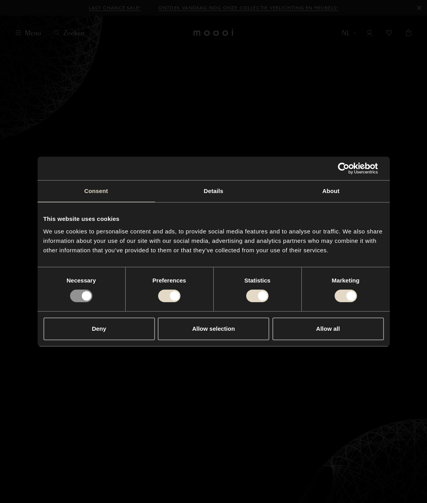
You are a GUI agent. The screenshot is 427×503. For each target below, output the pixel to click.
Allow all (328, 328)
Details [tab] (213, 191)
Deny (99, 328)
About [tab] (331, 191)
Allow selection (213, 328)
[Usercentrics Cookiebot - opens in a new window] (349, 168)
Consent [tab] (96, 191)
